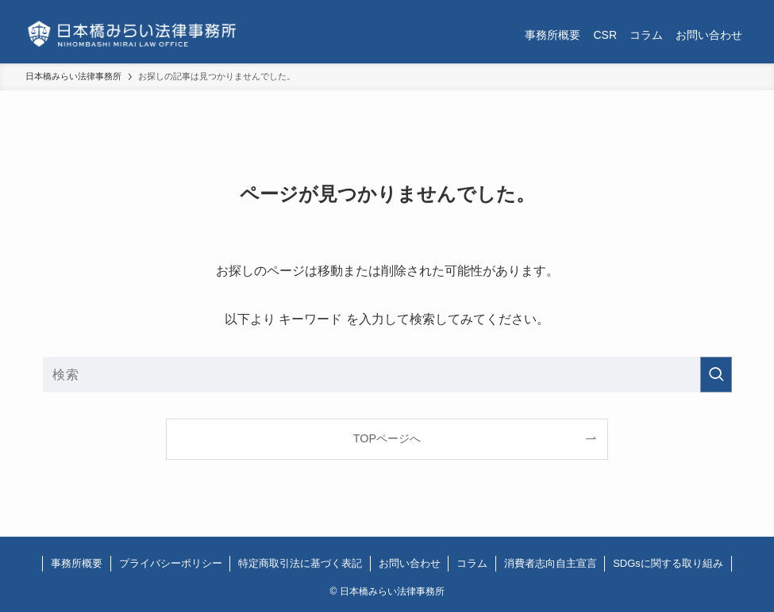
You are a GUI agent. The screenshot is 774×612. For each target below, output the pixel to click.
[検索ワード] (387, 374)
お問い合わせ (410, 563)
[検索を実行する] (716, 374)
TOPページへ (387, 438)
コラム (471, 563)
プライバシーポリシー (170, 563)
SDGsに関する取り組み (668, 563)
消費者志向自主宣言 (550, 563)
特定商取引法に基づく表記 (300, 563)
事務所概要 (76, 563)
